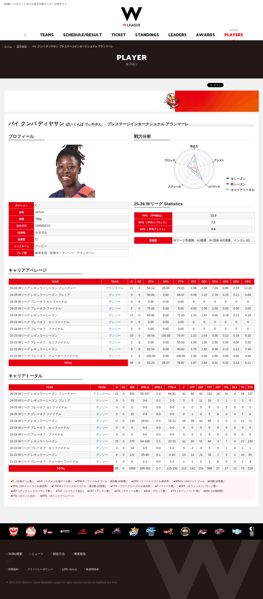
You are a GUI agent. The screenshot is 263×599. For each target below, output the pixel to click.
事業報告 (80, 554)
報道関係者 (92, 569)
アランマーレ (115, 288)
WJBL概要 (15, 554)
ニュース (37, 554)
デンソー (115, 295)
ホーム (8, 46)
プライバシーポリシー (40, 569)
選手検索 (22, 46)
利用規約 (13, 569)
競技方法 (59, 554)
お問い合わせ (69, 569)
